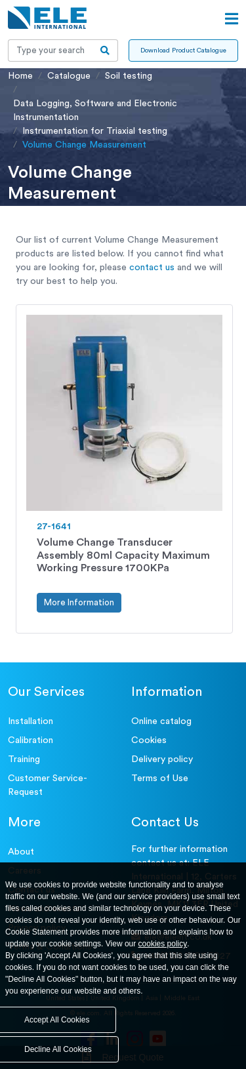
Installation (30, 721)
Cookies (149, 740)
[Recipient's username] (50, 50)
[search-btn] (105, 50)
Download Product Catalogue (183, 50)
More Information (79, 602)
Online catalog (161, 721)
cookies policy (163, 943)
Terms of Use (159, 778)
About (21, 852)
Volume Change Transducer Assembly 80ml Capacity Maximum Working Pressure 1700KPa (123, 555)
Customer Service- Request (47, 785)
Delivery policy (162, 759)
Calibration (30, 740)
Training (24, 759)
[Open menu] (231, 19)
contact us (151, 267)
